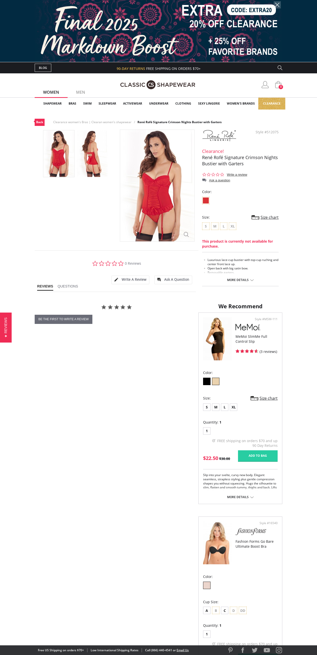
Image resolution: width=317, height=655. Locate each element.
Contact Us (129, 605)
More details (238, 280)
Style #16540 (267, 347)
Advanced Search (134, 565)
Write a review (237, 174)
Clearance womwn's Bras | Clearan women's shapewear (92, 122)
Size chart (270, 217)
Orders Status (132, 581)
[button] (6, 327)
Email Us (183, 650)
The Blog (191, 589)
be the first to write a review (63, 319)
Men (80, 92)
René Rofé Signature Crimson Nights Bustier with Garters (179, 122)
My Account (129, 573)
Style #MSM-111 (140, 347)
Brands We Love (198, 581)
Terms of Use (73, 632)
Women (51, 92)
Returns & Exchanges (138, 597)
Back (39, 122)
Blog (43, 68)
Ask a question (219, 180)
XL (70, 434)
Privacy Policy (196, 597)
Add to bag (131, 483)
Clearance (272, 103)
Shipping (126, 589)
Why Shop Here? (197, 565)
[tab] (130, 280)
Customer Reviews (200, 573)
